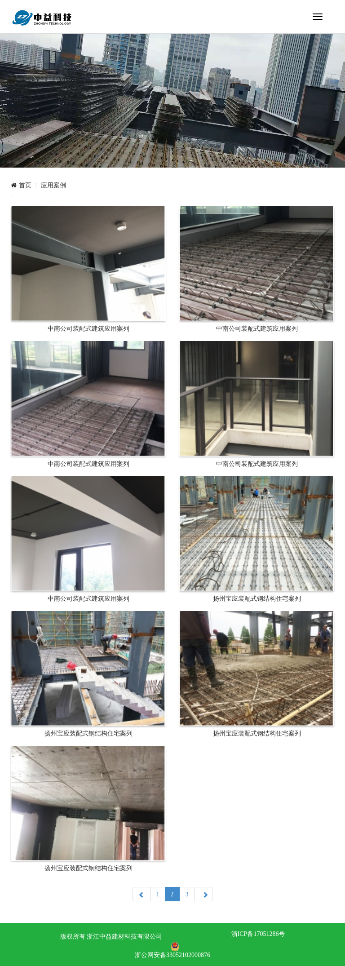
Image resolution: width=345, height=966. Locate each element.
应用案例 (53, 185)
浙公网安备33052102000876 (172, 955)
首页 (25, 185)
